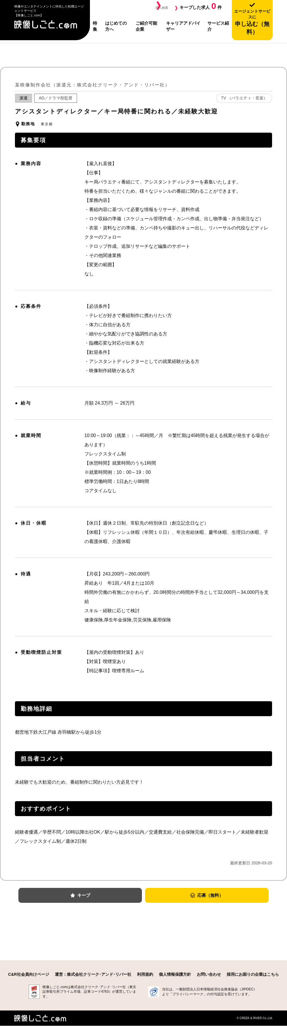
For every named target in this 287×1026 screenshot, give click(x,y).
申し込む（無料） (252, 22)
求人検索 (159, 7)
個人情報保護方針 (175, 974)
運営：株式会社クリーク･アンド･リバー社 (93, 974)
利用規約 (145, 974)
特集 (95, 26)
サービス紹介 (218, 26)
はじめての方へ (116, 26)
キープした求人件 (201, 6)
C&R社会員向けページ (28, 974)
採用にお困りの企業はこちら (253, 974)
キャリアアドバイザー (183, 26)
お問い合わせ (209, 974)
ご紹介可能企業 (146, 26)
